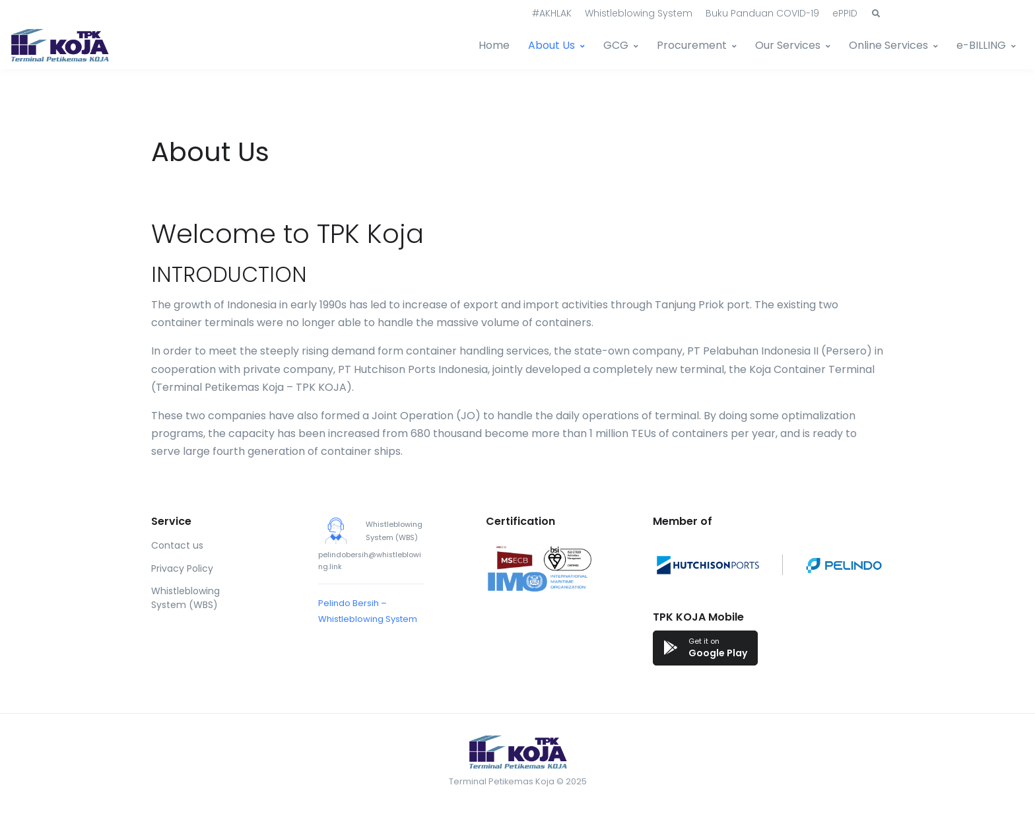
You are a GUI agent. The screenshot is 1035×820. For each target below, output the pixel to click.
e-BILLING (981, 45)
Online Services (888, 45)
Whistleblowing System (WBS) (185, 597)
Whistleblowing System (638, 13)
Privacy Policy (182, 568)
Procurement (692, 45)
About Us (551, 45)
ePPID (844, 13)
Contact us (177, 545)
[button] (876, 14)
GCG (615, 45)
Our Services (787, 45)
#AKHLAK (552, 13)
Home (494, 45)
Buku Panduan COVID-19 (762, 13)
